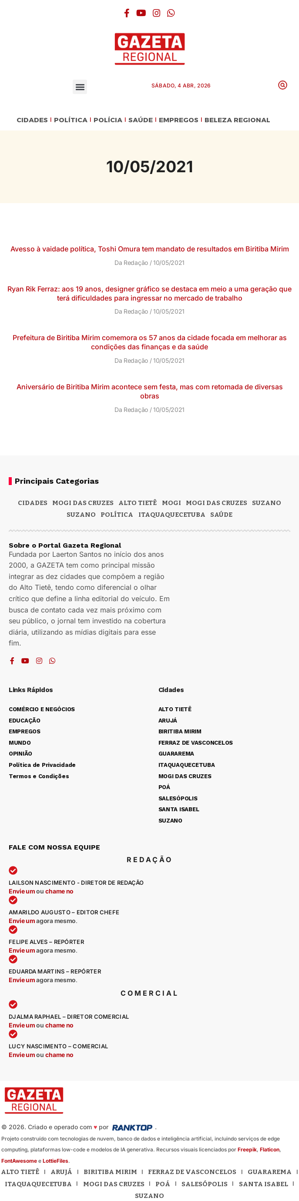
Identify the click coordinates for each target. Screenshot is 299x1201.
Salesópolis (204, 1184)
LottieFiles (55, 1161)
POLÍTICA (70, 120)
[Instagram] (157, 13)
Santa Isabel (263, 1184)
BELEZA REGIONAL (237, 120)
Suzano (266, 503)
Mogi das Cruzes (216, 503)
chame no (59, 891)
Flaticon (269, 1149)
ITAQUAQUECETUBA (171, 515)
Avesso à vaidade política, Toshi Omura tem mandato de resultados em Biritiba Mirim (149, 248)
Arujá (61, 1172)
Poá (162, 1184)
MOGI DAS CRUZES (83, 503)
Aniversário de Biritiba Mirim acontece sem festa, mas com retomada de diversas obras (150, 391)
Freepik (247, 1149)
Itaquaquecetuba (38, 1184)
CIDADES (32, 120)
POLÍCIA (108, 120)
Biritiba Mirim (110, 1172)
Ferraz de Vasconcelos (192, 1172)
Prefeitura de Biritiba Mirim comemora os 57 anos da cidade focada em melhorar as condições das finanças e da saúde (150, 342)
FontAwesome (19, 1161)
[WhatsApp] (171, 13)
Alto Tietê (137, 503)
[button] (80, 87)
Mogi (171, 503)
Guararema (270, 1172)
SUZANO (81, 515)
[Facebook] (127, 13)
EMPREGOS (178, 120)
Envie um (22, 891)
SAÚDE (140, 120)
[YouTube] (141, 13)
